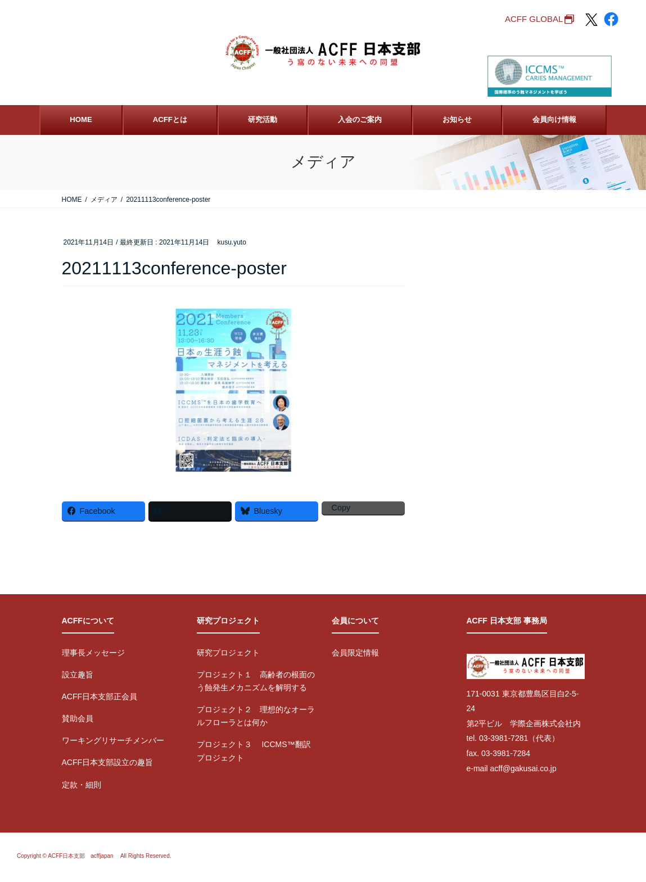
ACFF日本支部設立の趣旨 (107, 762)
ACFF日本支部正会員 (100, 696)
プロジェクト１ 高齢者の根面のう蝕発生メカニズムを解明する (256, 681)
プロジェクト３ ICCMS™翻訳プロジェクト (254, 751)
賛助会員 (77, 718)
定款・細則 (81, 784)
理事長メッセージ (93, 652)
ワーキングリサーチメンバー (113, 740)
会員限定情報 (355, 652)
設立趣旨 (77, 674)
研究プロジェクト (228, 652)
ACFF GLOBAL (534, 19)
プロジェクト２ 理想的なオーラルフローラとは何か (256, 716)
